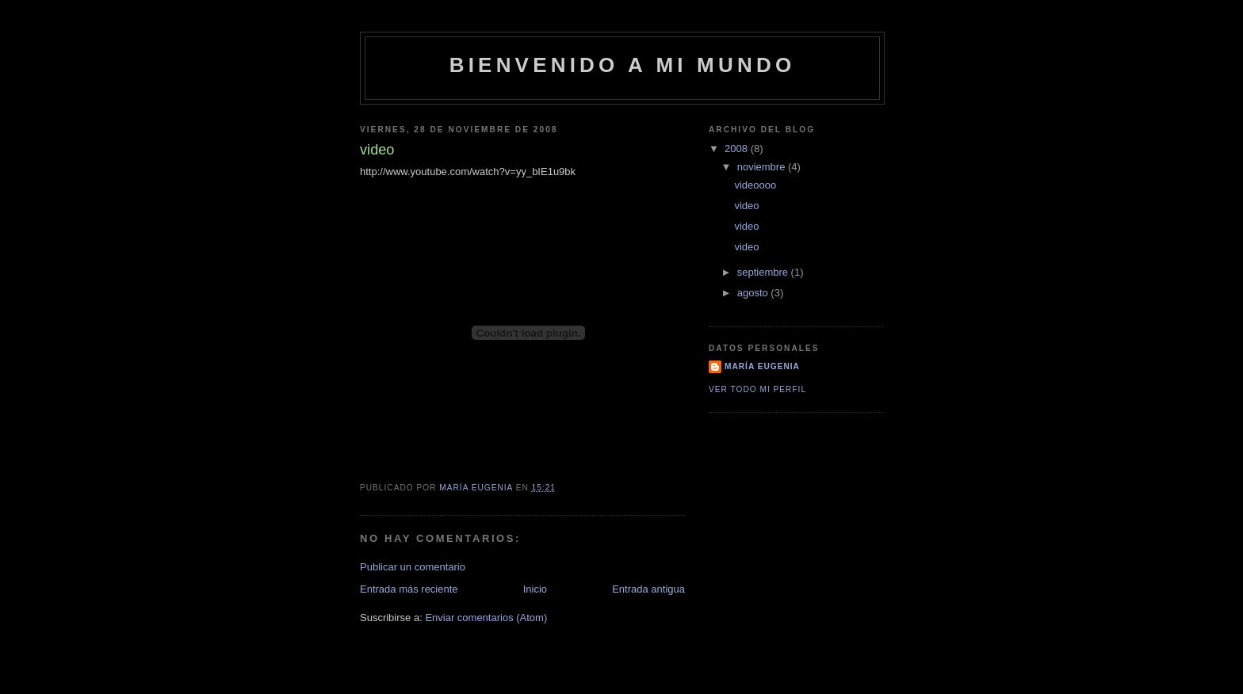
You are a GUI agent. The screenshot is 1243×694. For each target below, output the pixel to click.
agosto (754, 293)
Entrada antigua (648, 589)
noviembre (762, 167)
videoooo (755, 185)
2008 (738, 148)
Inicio (535, 589)
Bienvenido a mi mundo (622, 65)
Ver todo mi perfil (757, 389)
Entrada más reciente (409, 589)
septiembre (764, 272)
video (746, 206)
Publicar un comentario (412, 567)
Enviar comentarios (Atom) (486, 617)
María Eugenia (762, 366)
